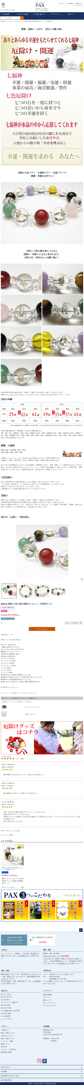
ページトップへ (81, 930)
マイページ (55, 14)
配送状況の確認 (6, 1052)
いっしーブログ (6, 1019)
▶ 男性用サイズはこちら (9, 687)
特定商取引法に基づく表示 (10, 1076)
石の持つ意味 (5, 1005)
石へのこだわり (6, 994)
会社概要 (46, 1026)
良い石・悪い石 (6, 997)
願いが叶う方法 (6, 1008)
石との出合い (5, 1000)
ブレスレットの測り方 (8, 1049)
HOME (2, 21)
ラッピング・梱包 (7, 1041)
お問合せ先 (47, 970)
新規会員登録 (47, 994)
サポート (4, 1026)
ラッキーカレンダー (50, 1005)
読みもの (4, 991)
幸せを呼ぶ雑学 (6, 1013)
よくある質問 (5, 1016)
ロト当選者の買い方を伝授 (10, 1011)
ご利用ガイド (79, 3)
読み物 (5, 14)
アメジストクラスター (32, 707)
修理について (5, 1044)
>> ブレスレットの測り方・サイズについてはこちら (19, 693)
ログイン (62, 3)
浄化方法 (4, 1047)
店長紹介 (54, 1041)
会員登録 (70, 3)
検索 (22, 17)
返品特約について (7, 634)
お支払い (4, 950)
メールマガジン (78, 5)
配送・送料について (8, 1033)
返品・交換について (8, 1038)
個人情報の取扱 (6, 1080)
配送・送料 (47, 950)
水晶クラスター (30, 714)
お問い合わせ (5, 1067)
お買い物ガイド (39, 14)
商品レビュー (47, 1000)
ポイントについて (49, 1003)
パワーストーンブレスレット (14, 21)
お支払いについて (7, 1036)
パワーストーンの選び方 (9, 1002)
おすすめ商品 (22, 14)
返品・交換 (5, 970)
